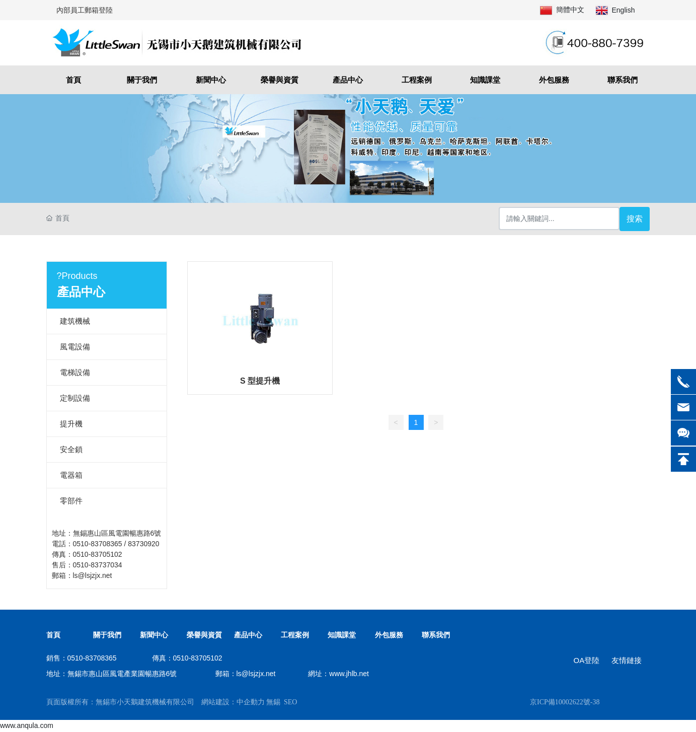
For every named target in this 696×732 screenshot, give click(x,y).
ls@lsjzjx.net (92, 575)
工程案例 (295, 635)
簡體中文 (570, 10)
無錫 (273, 702)
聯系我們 (436, 635)
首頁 (53, 635)
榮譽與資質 (204, 635)
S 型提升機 (260, 381)
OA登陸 (586, 660)
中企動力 (251, 702)
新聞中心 (154, 635)
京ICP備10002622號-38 (564, 702)
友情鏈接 (626, 660)
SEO (290, 702)
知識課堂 (342, 635)
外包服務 (389, 635)
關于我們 (107, 635)
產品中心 (248, 635)
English (623, 10)
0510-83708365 (97, 544)
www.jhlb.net (349, 674)
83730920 (143, 544)
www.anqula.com (26, 725)
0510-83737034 (97, 565)
